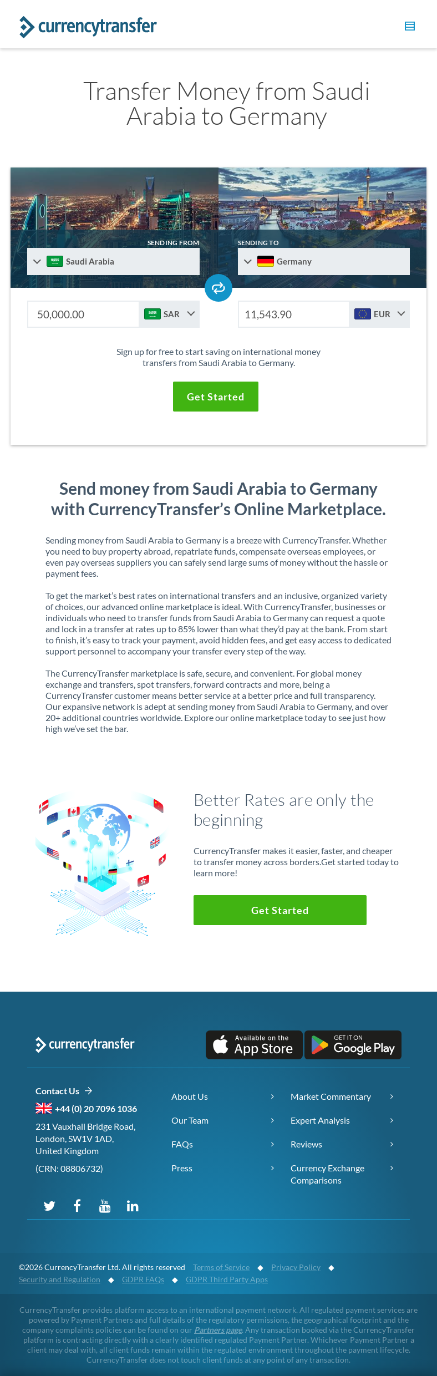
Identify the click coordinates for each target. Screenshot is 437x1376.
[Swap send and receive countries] (218, 288)
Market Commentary (331, 1096)
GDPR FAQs (143, 1279)
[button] (408, 28)
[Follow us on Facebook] (77, 1205)
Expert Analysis (320, 1120)
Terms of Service (221, 1267)
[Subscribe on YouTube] (105, 1205)
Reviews (306, 1144)
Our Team (190, 1120)
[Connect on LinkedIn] (132, 1205)
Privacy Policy (296, 1267)
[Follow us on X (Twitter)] (49, 1205)
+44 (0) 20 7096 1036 (96, 1108)
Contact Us (64, 1091)
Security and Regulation (59, 1279)
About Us (189, 1096)
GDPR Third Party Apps (227, 1279)
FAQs (182, 1144)
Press (181, 1167)
